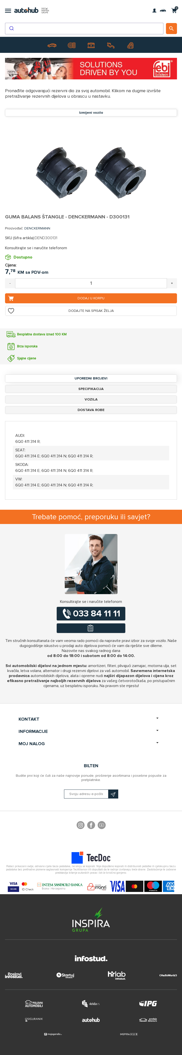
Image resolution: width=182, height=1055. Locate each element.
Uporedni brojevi (91, 378)
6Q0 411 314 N (53, 456)
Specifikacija (91, 389)
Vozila (91, 399)
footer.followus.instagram (80, 826)
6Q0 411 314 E (27, 456)
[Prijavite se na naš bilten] (91, 794)
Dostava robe (91, 410)
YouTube (101, 826)
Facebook (91, 826)
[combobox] (84, 28)
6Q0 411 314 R (27, 441)
